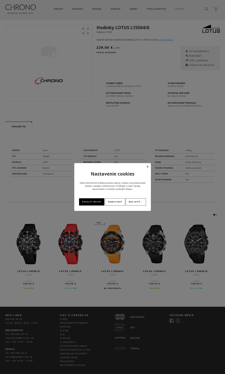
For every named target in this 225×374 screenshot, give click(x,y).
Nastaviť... (136, 202)
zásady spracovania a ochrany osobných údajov (116, 187)
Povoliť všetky (91, 202)
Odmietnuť (115, 202)
